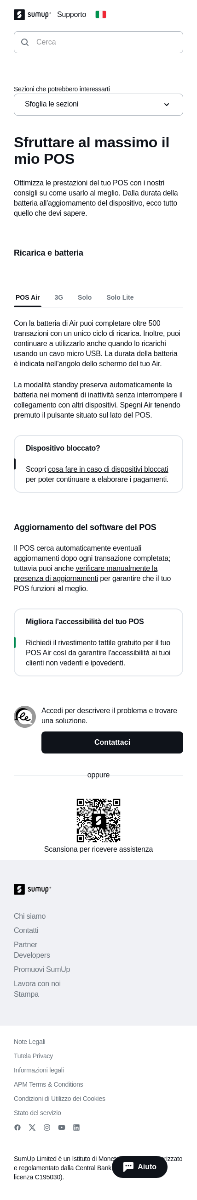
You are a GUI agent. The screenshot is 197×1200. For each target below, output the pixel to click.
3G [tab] (58, 297)
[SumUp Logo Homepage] (35, 14)
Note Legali (29, 1041)
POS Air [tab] (28, 297)
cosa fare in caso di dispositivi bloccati (108, 469)
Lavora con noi (37, 984)
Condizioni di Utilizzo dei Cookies (59, 1098)
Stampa (26, 994)
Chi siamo (30, 916)
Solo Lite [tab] (119, 297)
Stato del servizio (37, 1112)
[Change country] (101, 15)
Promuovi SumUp (42, 969)
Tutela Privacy (33, 1056)
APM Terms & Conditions (48, 1084)
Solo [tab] (85, 297)
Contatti (26, 930)
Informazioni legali (39, 1070)
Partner (25, 945)
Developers (32, 955)
